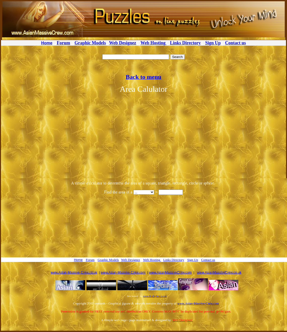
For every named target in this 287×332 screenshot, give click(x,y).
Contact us (235, 42)
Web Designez (122, 42)
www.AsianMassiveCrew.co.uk (219, 272)
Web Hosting (154, 42)
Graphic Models (90, 42)
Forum (63, 42)
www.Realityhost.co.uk (155, 296)
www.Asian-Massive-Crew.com (123, 272)
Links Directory (185, 42)
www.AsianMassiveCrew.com (170, 272)
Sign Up (213, 42)
